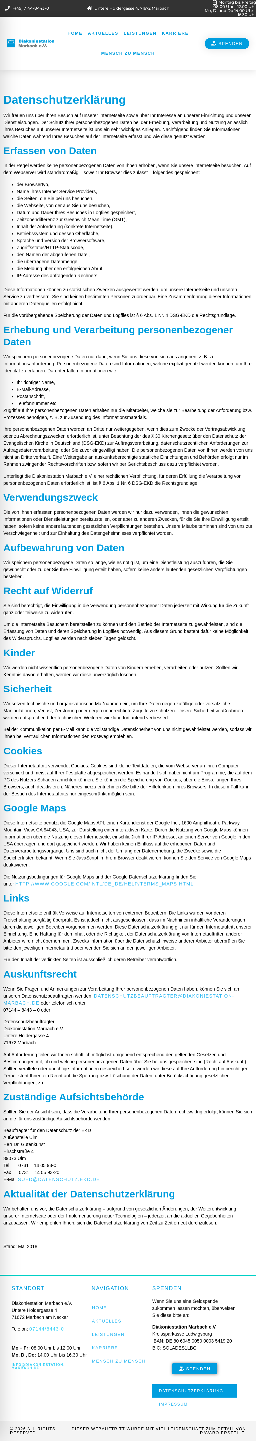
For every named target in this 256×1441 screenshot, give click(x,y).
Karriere (175, 33)
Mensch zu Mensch (128, 53)
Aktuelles (103, 33)
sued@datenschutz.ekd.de (59, 1179)
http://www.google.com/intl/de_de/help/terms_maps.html (104, 883)
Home (74, 33)
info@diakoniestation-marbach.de (38, 1366)
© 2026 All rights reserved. (33, 1431)
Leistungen (140, 33)
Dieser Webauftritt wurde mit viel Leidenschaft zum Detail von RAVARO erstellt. (159, 1431)
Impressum (173, 1404)
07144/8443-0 (46, 1329)
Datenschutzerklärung (191, 1391)
